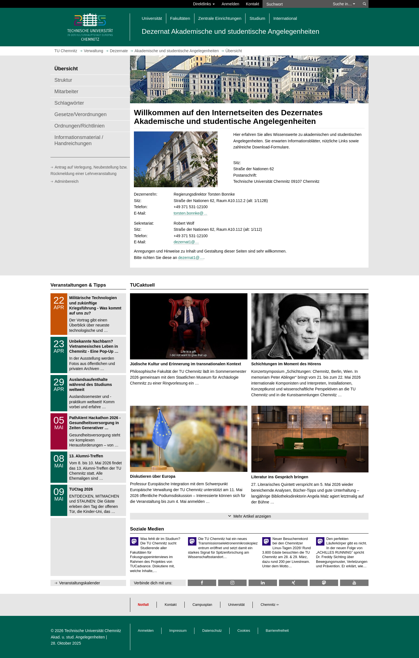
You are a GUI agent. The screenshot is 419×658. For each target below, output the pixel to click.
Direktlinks (204, 4)
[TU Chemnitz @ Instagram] (232, 583)
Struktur (63, 80)
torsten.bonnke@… (190, 213)
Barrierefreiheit (277, 631)
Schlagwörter (69, 103)
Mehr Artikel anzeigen (252, 516)
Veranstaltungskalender (79, 583)
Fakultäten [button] (180, 18)
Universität (236, 605)
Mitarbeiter (66, 91)
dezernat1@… (186, 242)
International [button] (285, 18)
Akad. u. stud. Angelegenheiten (78, 637)
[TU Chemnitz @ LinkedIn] (263, 583)
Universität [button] (152, 18)
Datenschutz (212, 631)
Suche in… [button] (344, 4)
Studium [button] (257, 18)
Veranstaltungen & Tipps (78, 285)
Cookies (243, 631)
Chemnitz (268, 605)
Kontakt (252, 4)
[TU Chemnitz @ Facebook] (202, 583)
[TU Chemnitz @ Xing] (293, 583)
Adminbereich (67, 181)
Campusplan (202, 605)
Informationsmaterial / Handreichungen (78, 140)
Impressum (178, 631)
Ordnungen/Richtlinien (79, 126)
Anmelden (230, 4)
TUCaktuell (142, 285)
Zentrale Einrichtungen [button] (220, 18)
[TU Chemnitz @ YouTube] (354, 583)
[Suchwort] (295, 4)
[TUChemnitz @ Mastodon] (324, 583)
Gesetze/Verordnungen (80, 114)
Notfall (143, 605)
